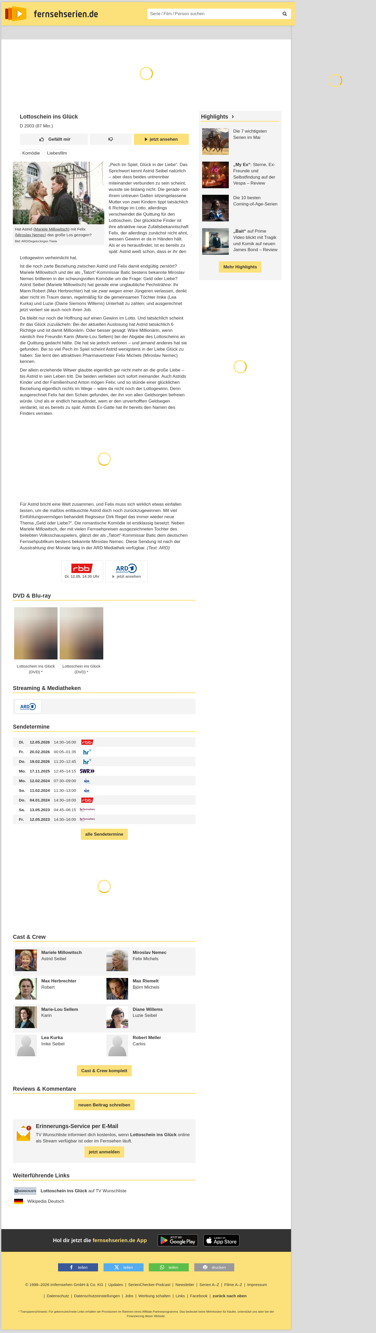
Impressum (257, 1284)
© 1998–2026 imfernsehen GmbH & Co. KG (64, 1284)
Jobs (129, 1296)
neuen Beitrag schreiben (104, 1104)
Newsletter (184, 1284)
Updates (115, 1284)
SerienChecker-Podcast (149, 1284)
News (10, 31)
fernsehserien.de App (120, 1240)
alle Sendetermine (104, 834)
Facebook (199, 1296)
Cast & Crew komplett (104, 1070)
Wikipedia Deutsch (39, 1201)
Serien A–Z (118, 31)
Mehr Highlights (240, 266)
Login (276, 31)
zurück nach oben (230, 1296)
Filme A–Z (147, 31)
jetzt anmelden (104, 1151)
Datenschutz (58, 1296)
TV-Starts (90, 31)
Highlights (214, 117)
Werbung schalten (154, 1296)
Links (180, 1296)
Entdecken (34, 31)
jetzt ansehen (161, 139)
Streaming (63, 31)
